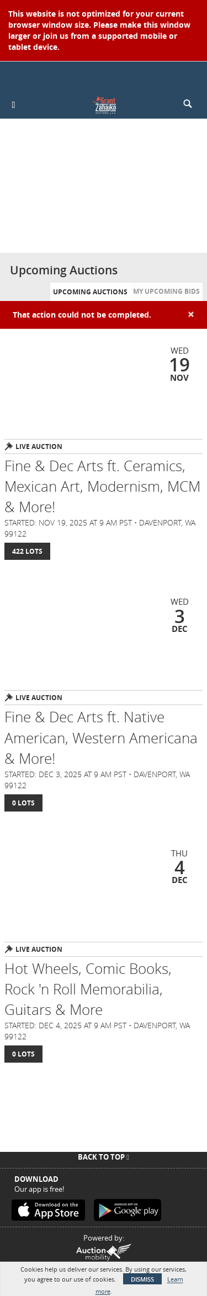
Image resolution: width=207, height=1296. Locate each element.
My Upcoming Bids (166, 291)
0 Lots (23, 803)
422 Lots (27, 551)
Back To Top (103, 1157)
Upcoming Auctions (90, 292)
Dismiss (142, 1279)
